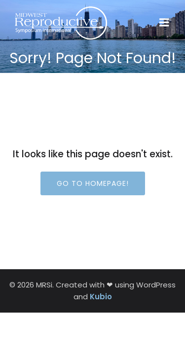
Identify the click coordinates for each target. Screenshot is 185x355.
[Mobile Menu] (164, 23)
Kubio (101, 296)
